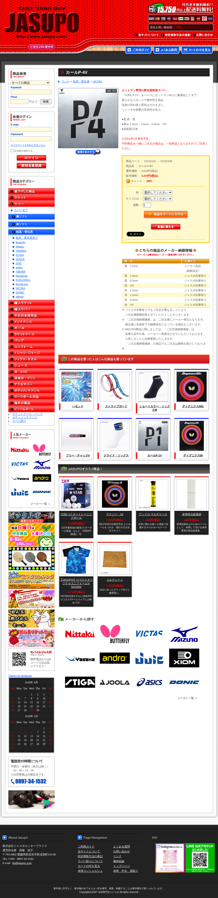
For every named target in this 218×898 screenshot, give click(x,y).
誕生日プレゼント (31, 599)
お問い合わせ (203, 35)
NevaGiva (22, 275)
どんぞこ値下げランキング (31, 580)
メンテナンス (31, 322)
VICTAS (20, 288)
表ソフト (21, 224)
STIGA (20, 254)
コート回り (19, 420)
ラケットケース (31, 334)
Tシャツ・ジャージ (31, 353)
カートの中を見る (197, 50)
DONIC (20, 292)
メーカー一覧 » (40, 503)
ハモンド (77, 406)
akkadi (20, 296)
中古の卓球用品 (31, 315)
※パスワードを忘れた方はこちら (28, 145)
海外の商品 (31, 403)
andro (19, 267)
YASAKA (21, 250)
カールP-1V (154, 455)
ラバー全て (21, 210)
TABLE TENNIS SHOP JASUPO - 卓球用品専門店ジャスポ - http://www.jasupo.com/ (42, 23)
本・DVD (31, 372)
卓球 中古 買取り (125, 870)
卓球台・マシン (31, 378)
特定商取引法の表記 (176, 35)
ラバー (31, 204)
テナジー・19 (114, 514)
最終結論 (118, 861)
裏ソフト (21, 216)
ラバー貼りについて (90, 861)
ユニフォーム (31, 347)
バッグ (31, 340)
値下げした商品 (31, 191)
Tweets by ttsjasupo (20, 675)
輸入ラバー (31, 309)
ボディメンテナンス (31, 390)
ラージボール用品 (31, 397)
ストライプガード (116, 406)
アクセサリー (31, 384)
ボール (31, 328)
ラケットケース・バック (27, 413)
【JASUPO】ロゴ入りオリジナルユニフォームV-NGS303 (76, 583)
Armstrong (22, 284)
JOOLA (20, 259)
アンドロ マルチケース (153, 514)
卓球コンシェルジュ (90, 870)
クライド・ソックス (116, 455)
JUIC (19, 263)
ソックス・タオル (31, 359)
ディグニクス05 (193, 455)
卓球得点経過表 (191, 514)
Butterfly (21, 242)
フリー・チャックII (78, 455)
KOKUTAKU (23, 279)
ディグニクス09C (193, 406)
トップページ (121, 865)
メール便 (31, 799)
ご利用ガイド (138, 50)
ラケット (31, 198)
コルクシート (114, 579)
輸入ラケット (31, 303)
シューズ (31, 365)
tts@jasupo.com (22, 862)
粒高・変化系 (24, 231)
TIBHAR (21, 271)
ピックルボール (31, 409)
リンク (117, 856)
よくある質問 (166, 50)
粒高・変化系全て (27, 237)
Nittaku (20, 246)
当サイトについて (147, 35)
